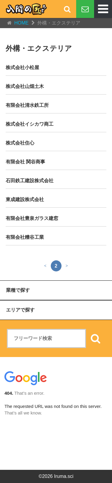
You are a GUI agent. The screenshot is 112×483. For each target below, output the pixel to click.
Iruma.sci (63, 476)
